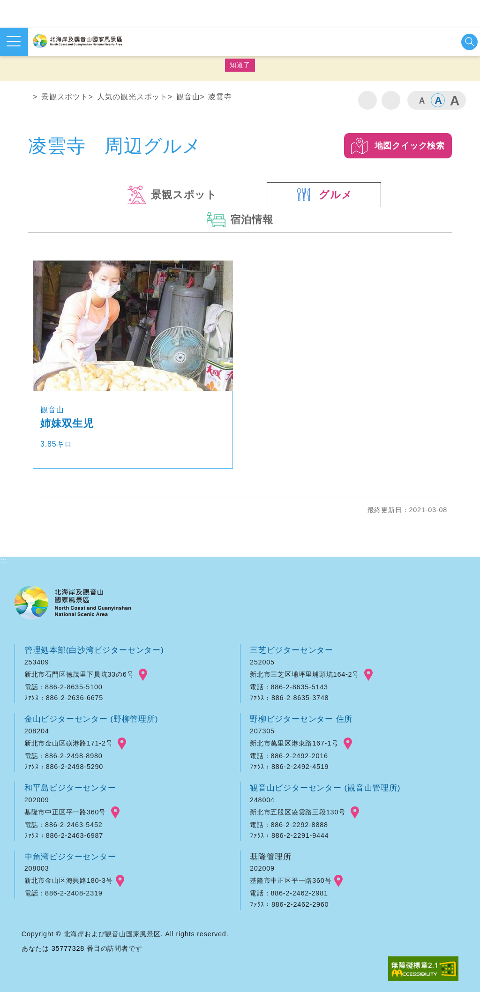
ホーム (22, 99)
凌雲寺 (220, 97)
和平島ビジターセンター (70, 787)
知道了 (240, 64)
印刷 (367, 100)
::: (4, 81)
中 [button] (438, 100)
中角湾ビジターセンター (70, 856)
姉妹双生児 (67, 423)
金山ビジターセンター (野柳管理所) (91, 718)
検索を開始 (469, 42)
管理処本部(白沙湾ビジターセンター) (94, 650)
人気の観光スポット (132, 97)
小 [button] (421, 100)
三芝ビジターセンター (291, 650)
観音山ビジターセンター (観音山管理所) (325, 787)
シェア (391, 100)
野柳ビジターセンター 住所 (301, 718)
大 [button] (454, 100)
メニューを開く (14, 41)
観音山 (188, 97)
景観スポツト (65, 97)
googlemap (143, 675)
